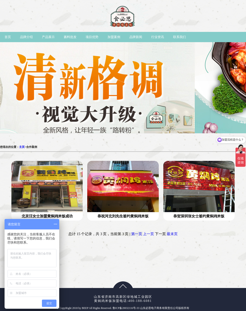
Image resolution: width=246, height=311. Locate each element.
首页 (8, 37)
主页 (22, 147)
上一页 (148, 234)
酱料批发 (70, 37)
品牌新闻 (135, 37)
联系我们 (179, 37)
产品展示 (48, 37)
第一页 (136, 234)
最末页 (172, 234)
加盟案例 (114, 37)
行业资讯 (157, 37)
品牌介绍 (26, 37)
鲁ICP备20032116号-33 (126, 308)
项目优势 (92, 37)
